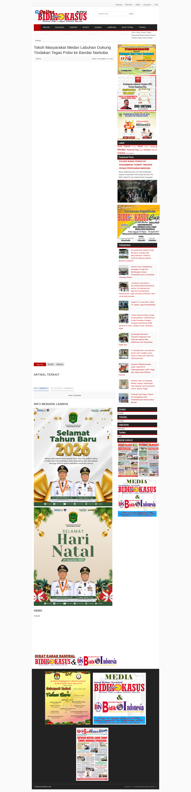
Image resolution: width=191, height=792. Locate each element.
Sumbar (90, 34)
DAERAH (73, 27)
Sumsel (125, 34)
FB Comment (41, 388)
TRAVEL (142, 27)
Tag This (39, 364)
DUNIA (46, 34)
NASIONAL (59, 27)
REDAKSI (128, 5)
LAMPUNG (111, 27)
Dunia (134, 146)
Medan (121, 149)
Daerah (127, 146)
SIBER (137, 5)
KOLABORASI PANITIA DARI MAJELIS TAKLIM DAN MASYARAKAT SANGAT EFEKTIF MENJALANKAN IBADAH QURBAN (136, 255)
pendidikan (130, 153)
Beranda (119, 5)
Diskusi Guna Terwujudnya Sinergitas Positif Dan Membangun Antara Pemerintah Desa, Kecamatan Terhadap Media (136, 272)
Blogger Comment (62, 388)
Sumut (68, 34)
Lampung (153, 147)
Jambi (102, 34)
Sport (141, 150)
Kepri (113, 34)
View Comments (74, 395)
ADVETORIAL (127, 27)
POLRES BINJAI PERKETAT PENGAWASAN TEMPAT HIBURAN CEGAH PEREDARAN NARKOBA (135, 164)
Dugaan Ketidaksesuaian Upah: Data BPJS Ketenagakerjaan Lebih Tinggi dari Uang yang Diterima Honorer (137, 369)
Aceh (56, 34)
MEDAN (46, 27)
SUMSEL (98, 27)
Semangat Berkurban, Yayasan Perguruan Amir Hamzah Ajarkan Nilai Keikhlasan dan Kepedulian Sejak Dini (136, 339)
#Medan (60, 364)
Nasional (130, 150)
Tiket (156, 5)
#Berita (50, 364)
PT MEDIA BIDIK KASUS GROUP (144, 786)
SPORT (86, 27)
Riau (79, 34)
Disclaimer (147, 5)
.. (34, 5)
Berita (39, 59)
